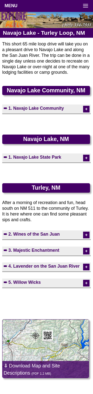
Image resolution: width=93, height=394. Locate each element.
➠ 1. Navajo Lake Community (33, 108)
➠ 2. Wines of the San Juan (31, 234)
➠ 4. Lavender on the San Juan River (41, 266)
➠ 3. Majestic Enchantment (31, 250)
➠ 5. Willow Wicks (22, 282)
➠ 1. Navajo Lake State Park (32, 157)
